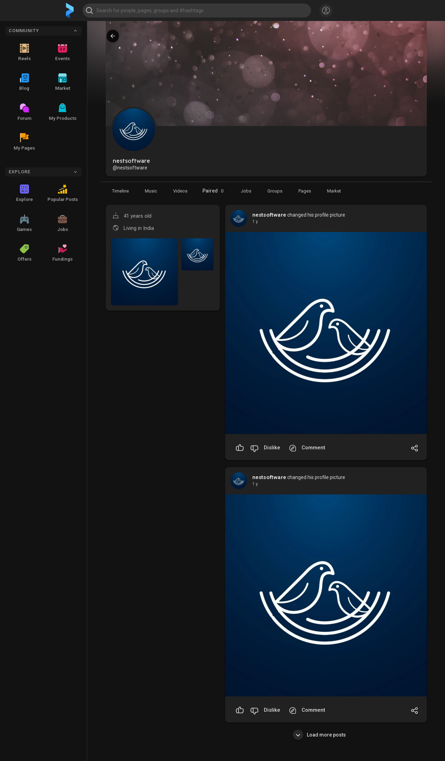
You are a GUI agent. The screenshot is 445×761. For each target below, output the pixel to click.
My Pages (24, 142)
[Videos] (180, 191)
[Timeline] (120, 191)
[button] (197, 10)
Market (62, 82)
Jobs (62, 223)
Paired (214, 191)
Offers (24, 253)
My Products (62, 112)
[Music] (151, 191)
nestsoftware (269, 215)
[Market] (246, 191)
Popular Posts (62, 193)
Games (24, 223)
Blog (24, 82)
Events (62, 52)
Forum (24, 112)
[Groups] (274, 191)
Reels (24, 52)
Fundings (62, 253)
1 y (255, 221)
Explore (24, 193)
